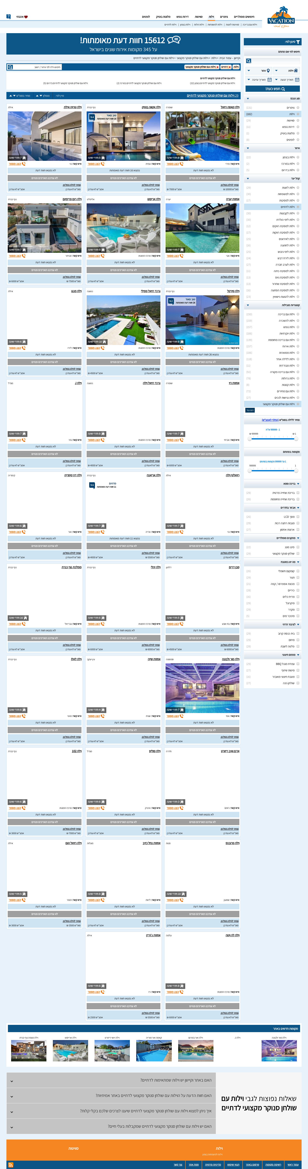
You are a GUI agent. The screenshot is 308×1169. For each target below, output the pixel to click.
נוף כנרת (91, 107)
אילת (10, 107)
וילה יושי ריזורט (112, 1037)
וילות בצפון (185, 24)
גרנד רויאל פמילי (150, 291)
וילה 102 (76, 751)
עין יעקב (91, 659)
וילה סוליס (154, 751)
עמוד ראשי (293, 1164)
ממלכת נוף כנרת (71, 567)
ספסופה (170, 659)
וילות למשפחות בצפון (213, 1154)
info (8, 16)
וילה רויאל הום (73, 843)
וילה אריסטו (153, 199)
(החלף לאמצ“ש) (270, 420)
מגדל (10, 383)
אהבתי (22, 17)
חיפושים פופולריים (244, 17)
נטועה (90, 291)
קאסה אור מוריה (154, 1037)
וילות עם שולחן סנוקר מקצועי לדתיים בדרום (67, 83)
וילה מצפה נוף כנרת (28, 1037)
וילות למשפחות (215, 24)
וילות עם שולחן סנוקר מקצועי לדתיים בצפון (215, 83)
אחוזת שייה (154, 659)
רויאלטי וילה (232, 475)
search (248, 61)
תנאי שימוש (233, 1164)
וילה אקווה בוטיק (151, 107)
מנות (168, 843)
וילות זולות (199, 24)
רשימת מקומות (273, 1164)
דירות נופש (182, 17)
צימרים (224, 17)
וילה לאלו (76, 659)
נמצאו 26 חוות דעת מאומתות (203, 354)
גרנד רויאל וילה (151, 383)
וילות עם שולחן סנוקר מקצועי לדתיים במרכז (140, 83)
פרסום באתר (252, 1164)
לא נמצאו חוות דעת (203, 170)
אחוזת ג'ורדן (153, 935)
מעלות (90, 843)
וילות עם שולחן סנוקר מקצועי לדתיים (153, 58)
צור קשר (178, 1164)
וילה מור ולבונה (230, 659)
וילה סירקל (233, 291)
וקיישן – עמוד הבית (229, 58)
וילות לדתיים (170, 24)
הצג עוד (250, 410)
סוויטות (199, 17)
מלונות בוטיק (163, 17)
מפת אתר (194, 1164)
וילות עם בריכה (250, 24)
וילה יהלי (155, 567)
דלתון (168, 567)
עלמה (169, 935)
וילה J (78, 383)
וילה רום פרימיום (72, 199)
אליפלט (91, 199)
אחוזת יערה (232, 199)
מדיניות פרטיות (213, 1164)
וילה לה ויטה (232, 935)
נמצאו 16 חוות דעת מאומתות (125, 170)
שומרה (169, 107)
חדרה (169, 751)
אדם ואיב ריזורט (230, 751)
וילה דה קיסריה (72, 475)
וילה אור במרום (195, 1037)
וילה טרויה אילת (72, 107)
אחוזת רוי (234, 383)
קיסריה (11, 475)
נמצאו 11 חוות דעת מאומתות (125, 538)
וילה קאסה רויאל (230, 107)
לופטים (146, 17)
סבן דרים (234, 567)
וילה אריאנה (153, 475)
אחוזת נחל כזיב (151, 843)
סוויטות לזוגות (232, 24)
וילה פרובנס (232, 843)
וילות (211, 17)
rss (10, 1165)
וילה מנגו (76, 291)
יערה (168, 199)
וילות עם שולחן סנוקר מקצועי (192, 58)
